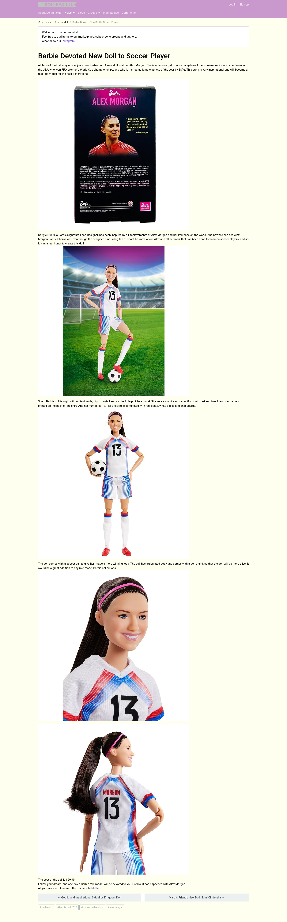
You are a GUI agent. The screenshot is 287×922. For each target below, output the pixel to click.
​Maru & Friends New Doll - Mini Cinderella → (197, 897)
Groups (93, 12)
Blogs (81, 12)
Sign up (244, 4)
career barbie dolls (93, 907)
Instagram (68, 41)
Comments (129, 12)
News (68, 12)
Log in (232, 4)
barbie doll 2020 (68, 907)
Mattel (95, 888)
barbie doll (47, 907)
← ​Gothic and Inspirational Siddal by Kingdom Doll (89, 897)
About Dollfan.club (50, 12)
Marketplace (111, 12)
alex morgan (116, 907)
